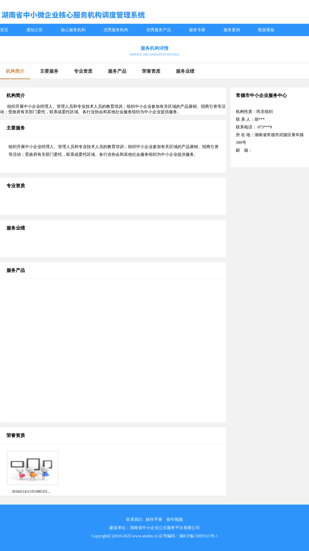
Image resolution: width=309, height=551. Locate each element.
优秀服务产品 (158, 30)
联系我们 (134, 519)
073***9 (264, 127)
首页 (4, 30)
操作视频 (174, 519)
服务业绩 (185, 71)
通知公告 (34, 30)
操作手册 (154, 519)
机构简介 (15, 71)
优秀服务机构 (116, 30)
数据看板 (266, 30)
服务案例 (232, 30)
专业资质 (83, 71)
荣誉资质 (151, 71)
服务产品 (117, 71)
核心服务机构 (73, 30)
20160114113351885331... (31, 491)
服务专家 (197, 30)
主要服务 (49, 71)
